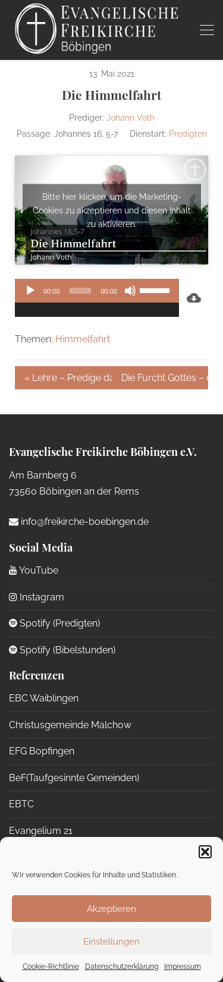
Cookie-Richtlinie (51, 966)
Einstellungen (111, 941)
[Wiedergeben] (30, 291)
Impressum (182, 966)
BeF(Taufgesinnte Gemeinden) (74, 777)
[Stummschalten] (130, 291)
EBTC (21, 804)
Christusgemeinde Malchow (70, 725)
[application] (97, 298)
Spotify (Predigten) (54, 623)
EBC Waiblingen (43, 698)
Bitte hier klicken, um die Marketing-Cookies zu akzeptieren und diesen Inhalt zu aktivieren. (112, 209)
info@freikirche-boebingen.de (79, 521)
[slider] (81, 291)
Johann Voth (130, 117)
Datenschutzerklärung (121, 966)
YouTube (33, 570)
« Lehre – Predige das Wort (68, 377)
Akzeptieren (111, 909)
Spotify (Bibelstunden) (62, 650)
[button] (205, 852)
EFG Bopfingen (41, 751)
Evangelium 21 (41, 830)
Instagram (36, 597)
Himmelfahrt (82, 339)
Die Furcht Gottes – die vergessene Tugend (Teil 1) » (165, 377)
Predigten (188, 134)
